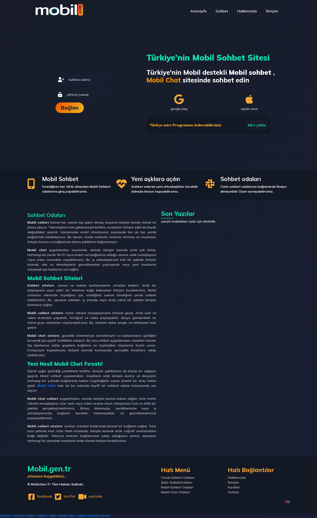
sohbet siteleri (12, 516)
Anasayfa (198, 11)
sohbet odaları (36, 516)
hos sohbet (78, 516)
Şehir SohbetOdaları (176, 482)
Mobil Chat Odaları (175, 492)
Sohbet (222, 11)
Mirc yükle (257, 125)
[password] (88, 94)
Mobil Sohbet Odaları (177, 487)
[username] (89, 79)
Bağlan (69, 107)
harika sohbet (99, 516)
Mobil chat (46, 386)
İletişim (272, 11)
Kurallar (234, 487)
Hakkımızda (247, 11)
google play (179, 102)
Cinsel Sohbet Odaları (177, 477)
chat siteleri (58, 516)
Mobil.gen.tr (49, 471)
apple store (249, 102)
